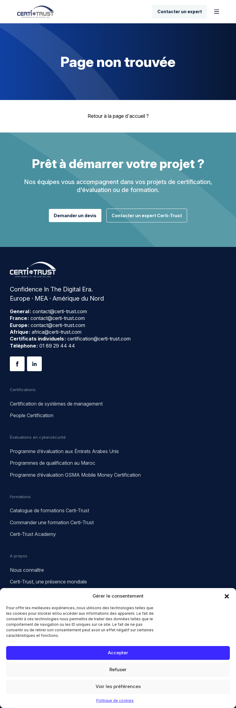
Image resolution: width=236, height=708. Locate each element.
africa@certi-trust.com (56, 332)
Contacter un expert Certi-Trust (147, 215)
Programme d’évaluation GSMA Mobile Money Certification (75, 475)
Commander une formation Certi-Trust (52, 522)
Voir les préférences (118, 686)
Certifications (23, 389)
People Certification (31, 415)
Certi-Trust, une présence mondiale (48, 582)
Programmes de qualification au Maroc (52, 463)
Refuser (118, 669)
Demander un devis (75, 215)
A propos (18, 555)
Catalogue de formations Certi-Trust (49, 510)
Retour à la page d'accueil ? (118, 116)
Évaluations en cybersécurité (38, 437)
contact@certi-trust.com (60, 311)
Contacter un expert (179, 11)
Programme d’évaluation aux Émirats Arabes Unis (64, 451)
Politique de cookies (115, 700)
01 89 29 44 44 (57, 346)
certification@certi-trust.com (99, 339)
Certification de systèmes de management (56, 404)
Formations (20, 496)
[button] (227, 596)
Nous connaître (27, 570)
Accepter (118, 653)
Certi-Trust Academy (33, 534)
